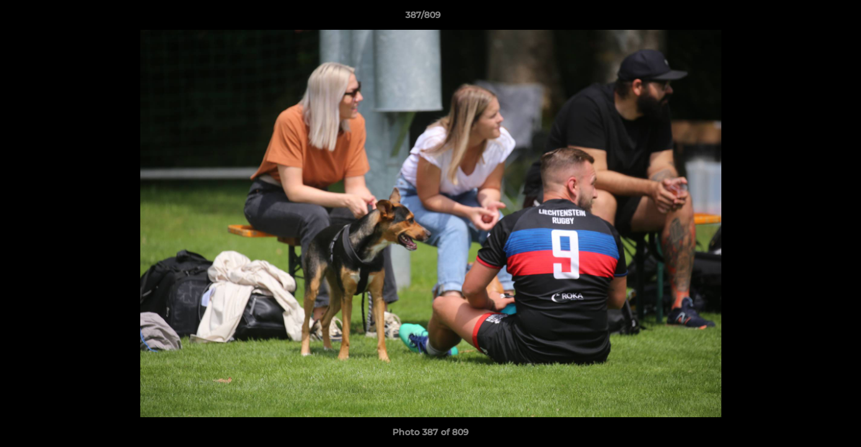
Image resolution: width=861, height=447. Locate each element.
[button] (808, 18)
